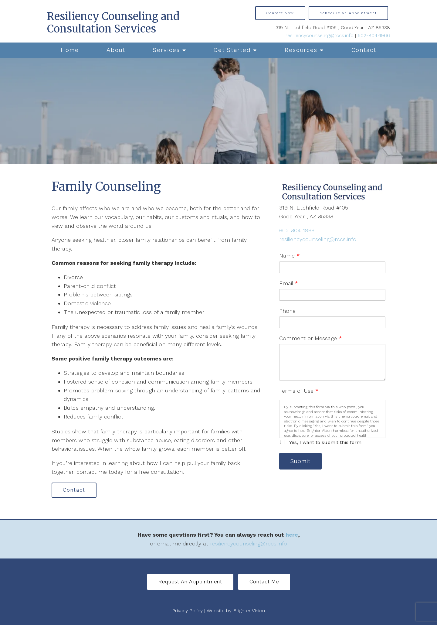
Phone (287, 311)
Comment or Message (310, 338)
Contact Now (280, 13)
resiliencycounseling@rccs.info (320, 35)
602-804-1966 (373, 35)
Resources (301, 50)
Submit (300, 461)
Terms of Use (299, 391)
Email (288, 283)
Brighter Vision (249, 610)
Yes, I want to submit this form (325, 442)
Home (70, 50)
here (292, 534)
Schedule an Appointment (348, 13)
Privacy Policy (187, 610)
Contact (363, 50)
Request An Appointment (190, 582)
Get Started (232, 50)
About (116, 50)
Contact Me (264, 582)
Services (166, 50)
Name (289, 255)
